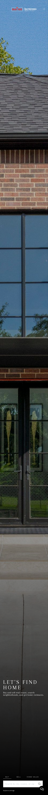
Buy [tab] (7, 777)
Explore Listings (9, 790)
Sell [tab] (19, 777)
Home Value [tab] (33, 777)
